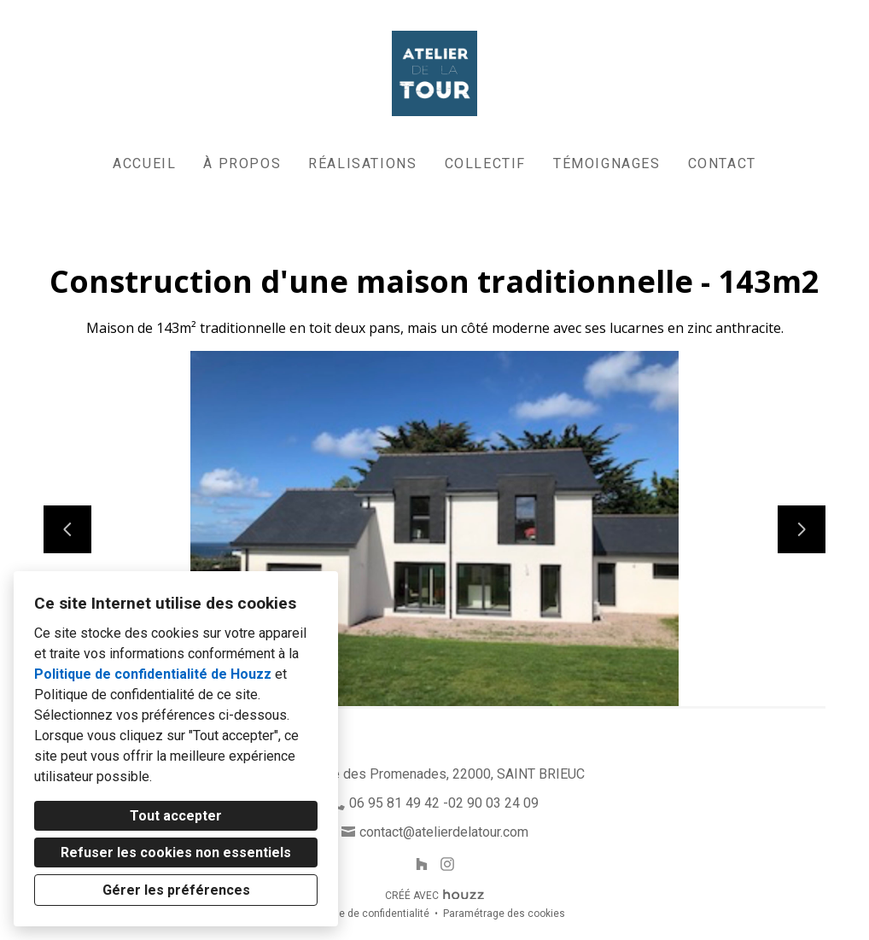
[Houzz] (421, 864)
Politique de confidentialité (366, 914)
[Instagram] (447, 864)
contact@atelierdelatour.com (443, 832)
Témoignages (607, 163)
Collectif (485, 163)
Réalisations (362, 163)
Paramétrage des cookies (504, 914)
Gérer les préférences (176, 890)
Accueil (144, 163)
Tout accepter (176, 816)
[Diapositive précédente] (67, 529)
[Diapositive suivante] (801, 529)
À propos (242, 163)
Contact (722, 163)
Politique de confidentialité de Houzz (152, 674)
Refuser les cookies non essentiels (176, 852)
